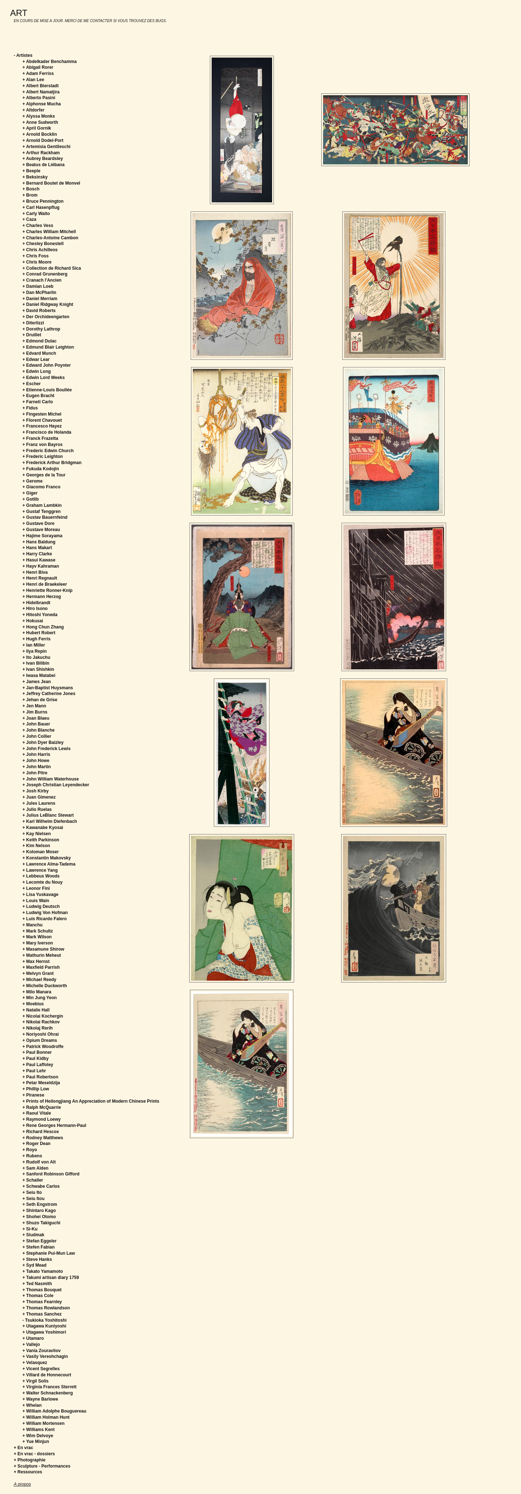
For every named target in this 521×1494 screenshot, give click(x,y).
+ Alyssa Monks (38, 116)
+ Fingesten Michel (42, 414)
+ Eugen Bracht (38, 395)
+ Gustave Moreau (41, 529)
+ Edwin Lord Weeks (43, 377)
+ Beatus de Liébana (43, 164)
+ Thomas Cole (38, 1295)
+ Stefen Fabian (38, 1247)
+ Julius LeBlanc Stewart (48, 815)
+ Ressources (28, 1471)
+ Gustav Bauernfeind (44, 517)
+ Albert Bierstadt (40, 85)
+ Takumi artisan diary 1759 (50, 1277)
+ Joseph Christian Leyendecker (55, 784)
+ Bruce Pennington (43, 201)
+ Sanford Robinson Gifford (51, 1174)
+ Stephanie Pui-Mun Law (48, 1253)
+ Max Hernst (36, 961)
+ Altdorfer (33, 110)
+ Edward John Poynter (46, 365)
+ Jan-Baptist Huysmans (47, 687)
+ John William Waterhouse (50, 779)
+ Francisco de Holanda (46, 432)
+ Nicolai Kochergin (42, 1016)
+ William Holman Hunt (45, 1417)
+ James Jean (36, 681)
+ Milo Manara (36, 991)
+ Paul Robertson (40, 1077)
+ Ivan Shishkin (38, 669)
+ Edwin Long (36, 371)
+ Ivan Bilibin (35, 663)
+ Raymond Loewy (41, 1119)
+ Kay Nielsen (36, 833)
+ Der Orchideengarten (45, 316)
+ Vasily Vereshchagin (45, 1356)
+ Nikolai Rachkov (41, 1021)
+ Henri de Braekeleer (44, 584)
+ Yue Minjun (35, 1441)
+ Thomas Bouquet (42, 1289)
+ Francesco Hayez (42, 426)
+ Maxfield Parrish (41, 967)
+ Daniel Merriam (39, 298)
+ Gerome (32, 481)
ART (18, 13)
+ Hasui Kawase (38, 560)
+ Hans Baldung (38, 541)
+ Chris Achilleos (40, 249)
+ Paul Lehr (34, 1070)
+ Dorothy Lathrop (41, 329)
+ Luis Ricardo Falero (44, 918)
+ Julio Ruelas (37, 809)
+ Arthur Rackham (41, 152)
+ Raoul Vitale (36, 1113)
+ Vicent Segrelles (41, 1368)
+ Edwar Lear (36, 359)
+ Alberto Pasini (38, 97)
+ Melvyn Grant (38, 973)
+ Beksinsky (35, 177)
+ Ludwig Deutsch (41, 906)
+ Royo (29, 1149)
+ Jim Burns (34, 712)
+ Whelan (32, 1405)
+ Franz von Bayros (42, 444)
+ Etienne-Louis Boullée (47, 389)
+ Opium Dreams (39, 1040)
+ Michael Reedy (39, 979)
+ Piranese (33, 1095)
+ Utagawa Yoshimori (44, 1332)
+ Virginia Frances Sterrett (49, 1386)
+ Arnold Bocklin (39, 134)
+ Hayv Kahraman (40, 566)
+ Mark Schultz (37, 931)
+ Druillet (31, 334)
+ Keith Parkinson (40, 839)
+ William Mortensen (43, 1423)
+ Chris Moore (36, 262)
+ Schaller (32, 1180)
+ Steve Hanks (37, 1259)
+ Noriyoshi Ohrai (40, 1034)
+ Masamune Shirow (43, 949)
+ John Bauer (36, 724)
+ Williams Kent (38, 1429)
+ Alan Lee (33, 79)
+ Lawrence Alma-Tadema (48, 864)
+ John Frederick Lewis (46, 748)
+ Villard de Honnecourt (46, 1374)
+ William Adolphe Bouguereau (54, 1411)
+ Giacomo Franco (41, 486)
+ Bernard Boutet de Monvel (51, 183)
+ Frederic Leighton (42, 456)
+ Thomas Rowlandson (46, 1307)
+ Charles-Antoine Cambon (50, 237)
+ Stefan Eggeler (39, 1240)
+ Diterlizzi (33, 322)
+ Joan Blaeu (35, 718)
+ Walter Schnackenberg (47, 1393)
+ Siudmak (33, 1234)
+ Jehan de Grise (39, 699)
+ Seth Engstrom (39, 1204)
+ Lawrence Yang (40, 870)
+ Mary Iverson (37, 943)
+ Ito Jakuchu (36, 657)
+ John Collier (36, 736)
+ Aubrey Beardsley (42, 158)
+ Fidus (30, 408)
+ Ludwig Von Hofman (45, 912)
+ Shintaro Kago (39, 1210)
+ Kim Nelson (36, 845)
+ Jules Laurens (38, 803)
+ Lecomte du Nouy (42, 882)
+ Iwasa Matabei (38, 675)
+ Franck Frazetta (40, 438)
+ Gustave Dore (38, 523)
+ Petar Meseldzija (41, 1082)
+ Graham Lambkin (42, 505)
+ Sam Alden (35, 1168)
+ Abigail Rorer (37, 67)
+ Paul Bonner (37, 1052)
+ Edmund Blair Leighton (48, 347)
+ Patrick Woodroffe (42, 1046)
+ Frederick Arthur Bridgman (51, 462)
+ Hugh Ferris (36, 638)
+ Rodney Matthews (42, 1137)
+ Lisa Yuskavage (40, 894)
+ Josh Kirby (35, 791)
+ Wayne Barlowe (40, 1399)
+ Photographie (30, 1460)
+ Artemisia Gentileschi (46, 146)
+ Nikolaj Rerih (37, 1028)
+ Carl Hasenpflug (40, 207)
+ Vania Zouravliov (41, 1350)
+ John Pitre (34, 772)
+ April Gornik (36, 128)
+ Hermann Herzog (41, 596)
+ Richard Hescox (40, 1131)
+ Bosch (30, 189)
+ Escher (31, 383)
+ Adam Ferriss (38, 73)
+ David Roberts (39, 310)
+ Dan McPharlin (39, 292)
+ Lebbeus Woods (41, 876)
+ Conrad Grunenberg (44, 274)
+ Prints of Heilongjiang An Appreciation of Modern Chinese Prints (90, 1101)
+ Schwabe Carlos (41, 1186)
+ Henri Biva (35, 572)
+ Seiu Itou (33, 1198)
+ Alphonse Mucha (41, 103)
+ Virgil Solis (35, 1381)
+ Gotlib (30, 499)
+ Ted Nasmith (37, 1283)
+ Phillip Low (35, 1088)
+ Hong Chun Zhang (43, 627)
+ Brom (30, 195)
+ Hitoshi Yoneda (40, 614)
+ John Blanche (38, 730)
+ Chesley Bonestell (43, 243)
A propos (22, 1484)
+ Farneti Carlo (37, 401)
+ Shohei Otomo (39, 1216)
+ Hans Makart (37, 547)
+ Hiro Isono (35, 608)
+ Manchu (32, 924)
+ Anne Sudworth (40, 122)
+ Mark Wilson (37, 936)
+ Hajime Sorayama (42, 535)
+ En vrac (23, 1447)
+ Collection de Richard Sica (51, 268)
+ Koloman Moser (40, 851)
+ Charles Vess (37, 225)
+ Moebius (33, 1003)
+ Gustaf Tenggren (41, 511)
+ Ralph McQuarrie (41, 1107)
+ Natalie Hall (36, 1010)
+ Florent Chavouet (42, 420)
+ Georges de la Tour (43, 474)
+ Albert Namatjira (41, 91)
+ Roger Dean (36, 1143)
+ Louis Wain (35, 900)
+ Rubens (32, 1155)
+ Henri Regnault (39, 578)
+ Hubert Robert (38, 632)
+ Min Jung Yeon (39, 997)
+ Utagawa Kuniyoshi (44, 1326)
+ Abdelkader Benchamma (49, 61)
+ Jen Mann (34, 705)
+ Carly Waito (36, 213)
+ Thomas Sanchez (42, 1314)
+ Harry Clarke (37, 553)
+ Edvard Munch (39, 353)
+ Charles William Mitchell (49, 231)
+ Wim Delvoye (37, 1435)
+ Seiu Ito (32, 1192)
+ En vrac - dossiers (34, 1453)
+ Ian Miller (33, 645)
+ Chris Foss (35, 255)
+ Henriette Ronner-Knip (47, 590)
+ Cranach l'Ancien (42, 280)
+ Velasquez (34, 1362)
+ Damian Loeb (38, 286)
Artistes (24, 55)
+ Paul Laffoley (37, 1064)
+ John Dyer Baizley (43, 742)
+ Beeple (31, 170)
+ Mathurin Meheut (41, 955)
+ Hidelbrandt (36, 602)
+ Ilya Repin (34, 651)
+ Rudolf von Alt (39, 1162)
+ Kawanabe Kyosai (42, 827)
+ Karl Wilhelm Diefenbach (49, 821)
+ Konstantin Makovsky (46, 857)
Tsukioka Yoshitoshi (46, 1320)
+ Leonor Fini (36, 888)
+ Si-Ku (30, 1229)
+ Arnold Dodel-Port (42, 140)
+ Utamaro (33, 1338)
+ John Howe (35, 760)
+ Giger (30, 493)
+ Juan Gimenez (39, 797)
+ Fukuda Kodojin (40, 468)
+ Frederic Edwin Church (48, 450)
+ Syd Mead (34, 1265)
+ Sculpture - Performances (42, 1466)
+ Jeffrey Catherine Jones (48, 693)
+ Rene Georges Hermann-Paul (54, 1125)
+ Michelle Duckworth (44, 985)
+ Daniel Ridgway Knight (47, 304)
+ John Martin (36, 766)
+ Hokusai (32, 620)
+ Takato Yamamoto (42, 1271)
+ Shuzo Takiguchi (41, 1222)
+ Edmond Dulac (39, 341)
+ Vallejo (31, 1344)
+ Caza (29, 219)
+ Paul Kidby (35, 1058)
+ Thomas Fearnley (42, 1301)
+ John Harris (36, 754)
